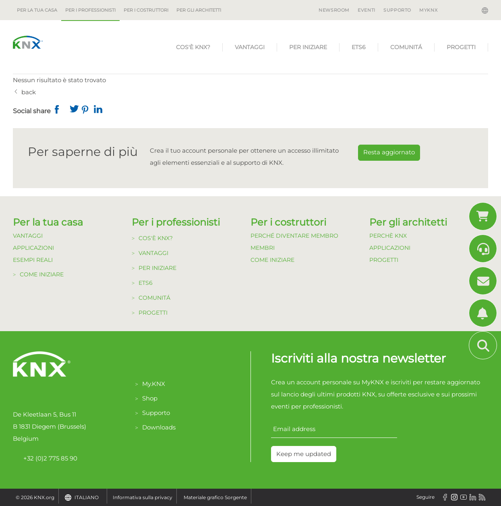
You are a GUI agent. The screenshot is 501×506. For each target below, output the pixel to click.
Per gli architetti (198, 10)
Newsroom (334, 10)
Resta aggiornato (389, 152)
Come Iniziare (42, 274)
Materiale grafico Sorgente (215, 497)
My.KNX (153, 384)
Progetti (461, 47)
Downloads (159, 427)
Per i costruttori (146, 10)
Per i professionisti (90, 10)
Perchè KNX (388, 235)
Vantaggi (250, 47)
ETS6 (359, 47)
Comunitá (406, 47)
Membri (262, 247)
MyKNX (428, 10)
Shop (149, 398)
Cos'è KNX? (193, 47)
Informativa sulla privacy (142, 497)
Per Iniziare (308, 47)
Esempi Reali (33, 259)
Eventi (366, 10)
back (28, 92)
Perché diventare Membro (294, 235)
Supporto (397, 10)
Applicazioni (33, 247)
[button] (61, 111)
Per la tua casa (37, 10)
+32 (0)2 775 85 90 (45, 458)
